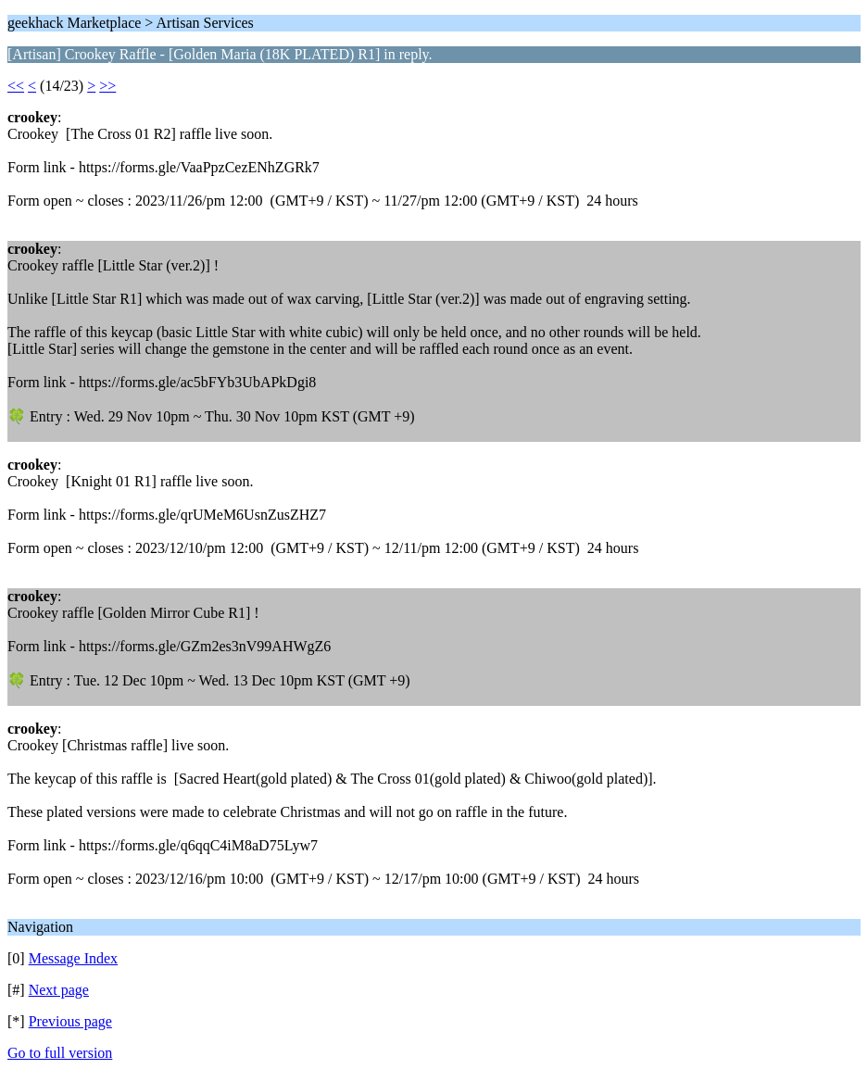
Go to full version (59, 1053)
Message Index (73, 958)
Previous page (70, 1021)
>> (107, 86)
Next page (59, 990)
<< (15, 86)
